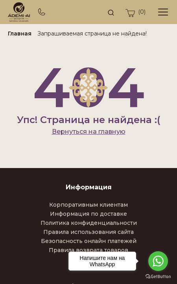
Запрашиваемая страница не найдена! (92, 33)
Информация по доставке (88, 213)
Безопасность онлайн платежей (88, 241)
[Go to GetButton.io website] (158, 276)
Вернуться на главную (88, 131)
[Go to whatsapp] (158, 261)
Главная (19, 33)
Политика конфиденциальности (89, 222)
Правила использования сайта (88, 231)
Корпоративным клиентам (88, 204)
